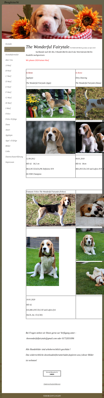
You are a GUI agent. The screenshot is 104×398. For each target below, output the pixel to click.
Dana (8, 124)
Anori (8, 130)
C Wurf (8, 76)
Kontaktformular (12, 55)
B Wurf (8, 71)
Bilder (8, 146)
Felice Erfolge (11, 119)
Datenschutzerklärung (14, 157)
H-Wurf (8, 103)
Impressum (10, 162)
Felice (8, 114)
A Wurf (8, 65)
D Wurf (8, 81)
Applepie (9, 135)
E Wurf (8, 87)
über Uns (9, 60)
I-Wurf (8, 108)
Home (8, 49)
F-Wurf (8, 92)
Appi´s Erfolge (11, 141)
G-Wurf (8, 98)
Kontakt (9, 44)
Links (8, 151)
